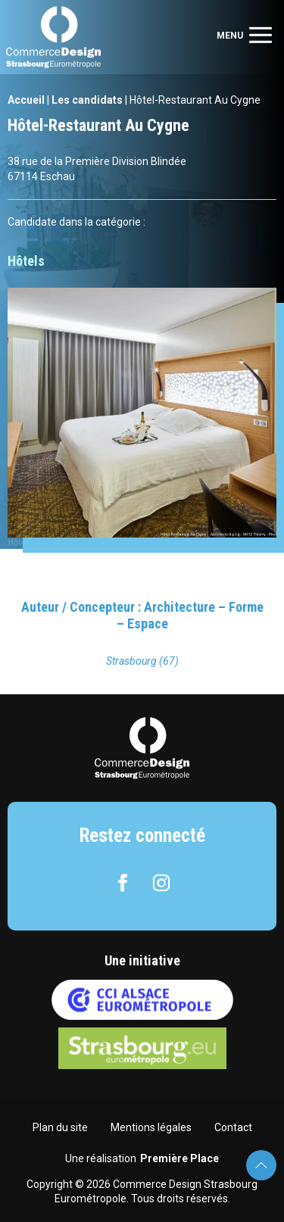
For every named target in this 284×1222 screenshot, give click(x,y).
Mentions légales (151, 1127)
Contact (233, 1127)
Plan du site (60, 1127)
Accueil (26, 100)
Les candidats (87, 100)
